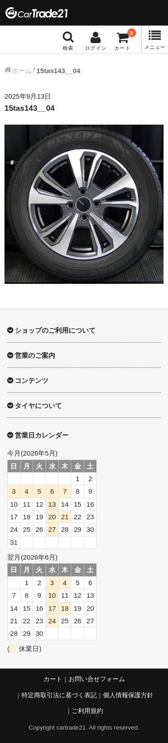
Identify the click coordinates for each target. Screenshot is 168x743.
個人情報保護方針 (128, 695)
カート (52, 679)
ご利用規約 (87, 711)
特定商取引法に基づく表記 (59, 695)
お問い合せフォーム (97, 679)
